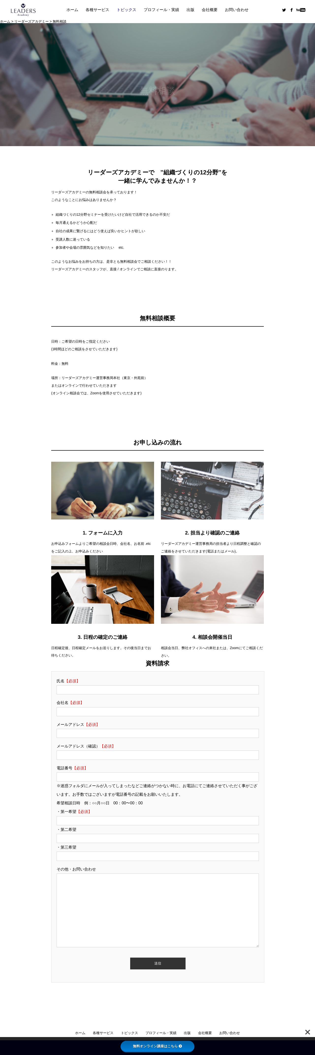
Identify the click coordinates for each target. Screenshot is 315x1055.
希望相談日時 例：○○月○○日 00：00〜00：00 (100, 803)
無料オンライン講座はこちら (157, 1046)
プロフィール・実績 (161, 10)
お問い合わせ (237, 10)
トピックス (126, 10)
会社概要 (210, 10)
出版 (190, 10)
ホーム (72, 10)
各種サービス (97, 10)
